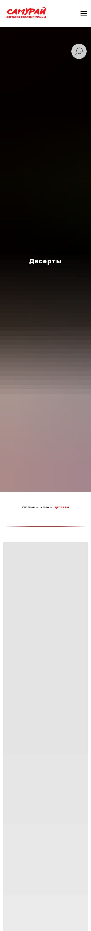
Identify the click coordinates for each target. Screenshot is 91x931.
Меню (44, 507)
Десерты (62, 507)
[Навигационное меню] (84, 13)
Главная (28, 507)
